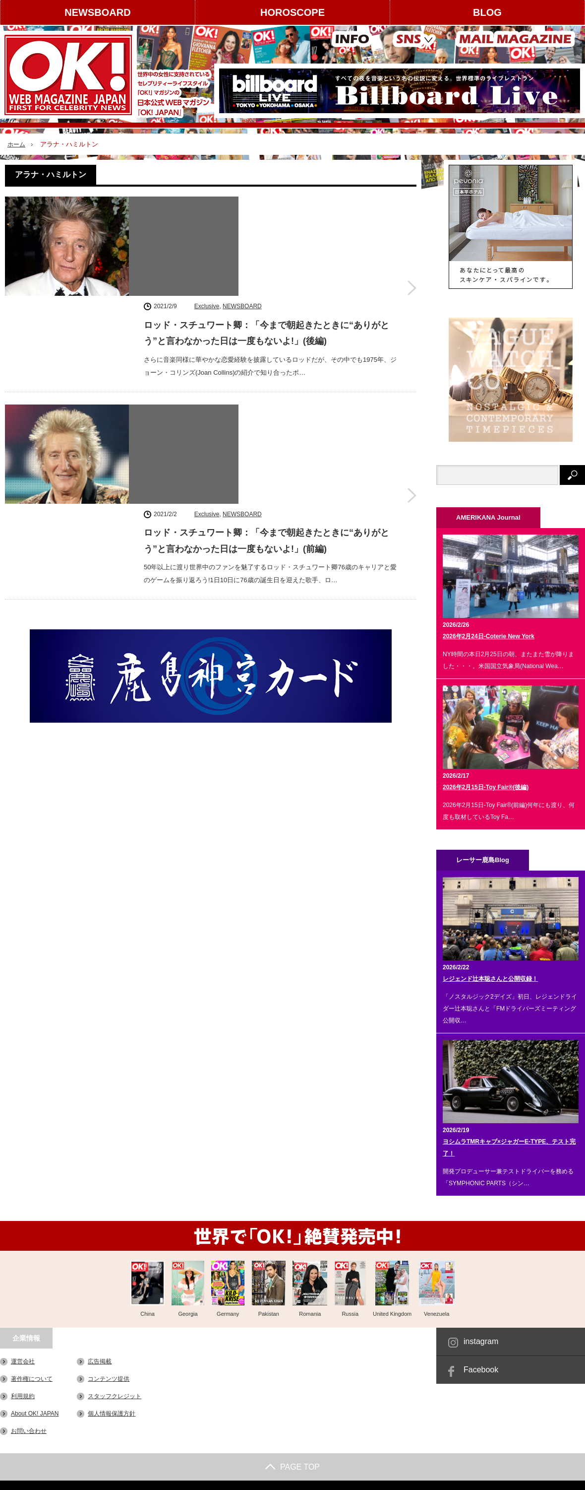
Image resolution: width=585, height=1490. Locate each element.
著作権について (32, 1378)
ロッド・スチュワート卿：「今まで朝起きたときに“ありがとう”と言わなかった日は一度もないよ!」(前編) (266, 355)
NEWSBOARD (97, 12)
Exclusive (207, 204)
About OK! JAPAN (35, 1413)
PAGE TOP (292, 1467)
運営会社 (23, 1361)
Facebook (481, 1369)
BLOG (487, 12)
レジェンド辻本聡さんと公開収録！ (490, 978)
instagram (481, 1341)
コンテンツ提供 (108, 1378)
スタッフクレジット (114, 1396)
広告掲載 (100, 1361)
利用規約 (23, 1396)
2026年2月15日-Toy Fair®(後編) (485, 787)
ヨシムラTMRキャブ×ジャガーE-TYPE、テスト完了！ (509, 1147)
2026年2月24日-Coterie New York (488, 636)
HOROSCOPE (292, 12)
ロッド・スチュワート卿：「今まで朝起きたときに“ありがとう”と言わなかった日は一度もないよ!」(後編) (266, 231)
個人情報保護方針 (111, 1413)
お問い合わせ (29, 1430)
